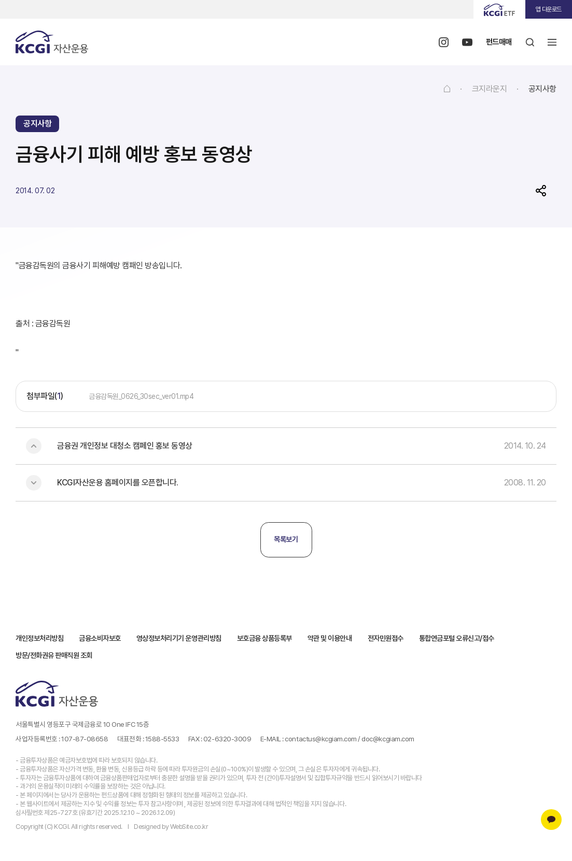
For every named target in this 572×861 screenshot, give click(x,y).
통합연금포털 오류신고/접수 (456, 637)
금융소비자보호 (100, 637)
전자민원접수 (385, 637)
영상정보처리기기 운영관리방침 (178, 637)
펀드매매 (498, 42)
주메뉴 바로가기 (0, 0)
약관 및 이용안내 (330, 637)
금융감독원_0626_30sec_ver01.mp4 (141, 396)
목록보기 (286, 539)
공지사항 (542, 89)
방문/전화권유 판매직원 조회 (54, 654)
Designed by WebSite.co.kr (171, 825)
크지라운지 (489, 89)
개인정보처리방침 (39, 637)
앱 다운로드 (549, 9)
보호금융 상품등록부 (264, 637)
